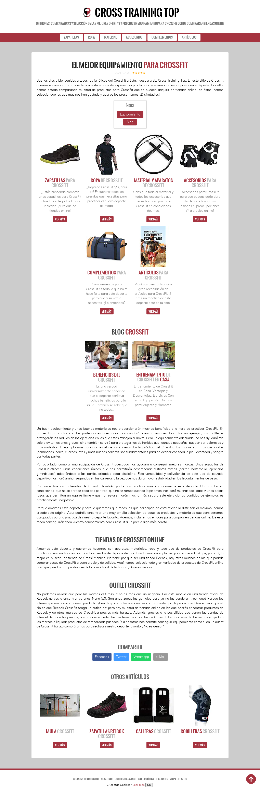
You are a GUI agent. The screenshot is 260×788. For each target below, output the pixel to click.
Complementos (106, 275)
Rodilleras (200, 731)
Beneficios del (106, 377)
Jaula (60, 731)
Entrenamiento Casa (153, 377)
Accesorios (200, 183)
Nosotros (107, 779)
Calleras (153, 731)
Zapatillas (60, 183)
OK (149, 784)
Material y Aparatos (153, 183)
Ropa (107, 180)
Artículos (153, 275)
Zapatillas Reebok (106, 734)
